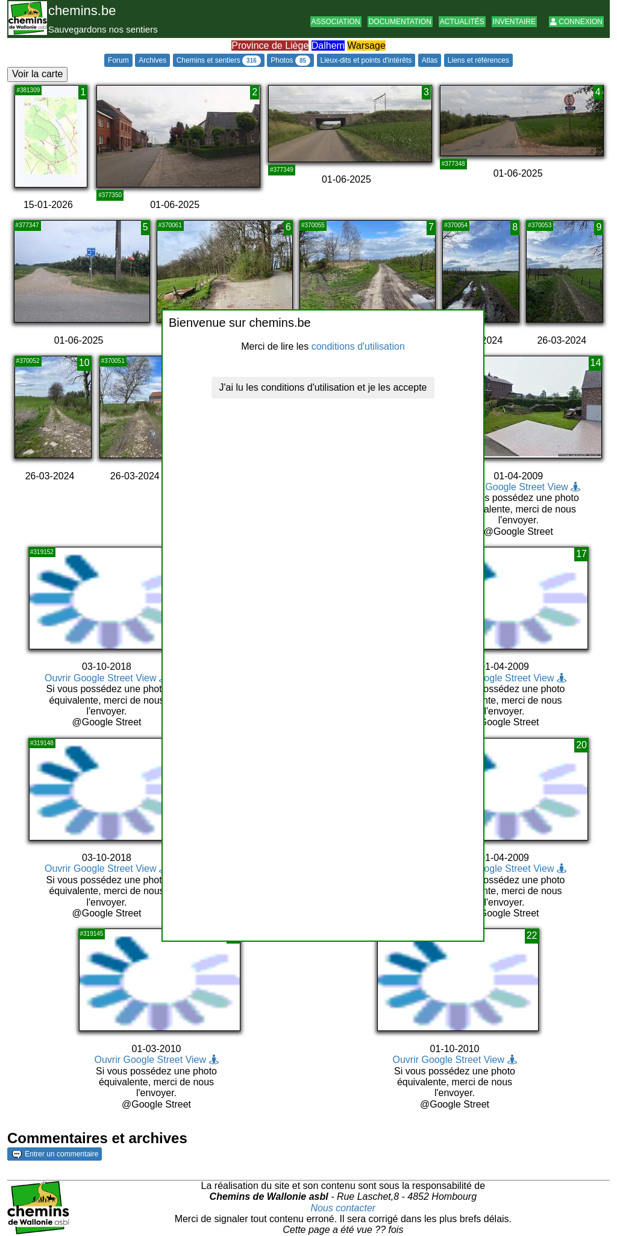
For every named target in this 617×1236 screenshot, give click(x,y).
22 (532, 935)
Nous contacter (343, 1208)
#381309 (28, 90)
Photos (290, 60)
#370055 (313, 225)
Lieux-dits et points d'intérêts (366, 60)
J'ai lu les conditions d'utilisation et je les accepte (323, 387)
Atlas (430, 60)
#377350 (110, 195)
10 (84, 363)
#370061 (170, 225)
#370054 (456, 225)
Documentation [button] (400, 21)
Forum (118, 60)
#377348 (453, 163)
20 (581, 745)
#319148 (42, 743)
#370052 (28, 361)
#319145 (92, 933)
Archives (152, 60)
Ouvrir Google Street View (518, 487)
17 (581, 554)
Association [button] (336, 21)
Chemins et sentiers (219, 60)
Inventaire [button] (514, 21)
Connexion (576, 21)
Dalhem (328, 45)
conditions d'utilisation (358, 346)
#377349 (281, 169)
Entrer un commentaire (55, 1154)
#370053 (539, 225)
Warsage (366, 45)
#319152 (42, 552)
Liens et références (478, 60)
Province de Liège (269, 45)
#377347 (27, 225)
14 (595, 363)
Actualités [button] (462, 21)
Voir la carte (37, 74)
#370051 (113, 361)
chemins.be (82, 10)
